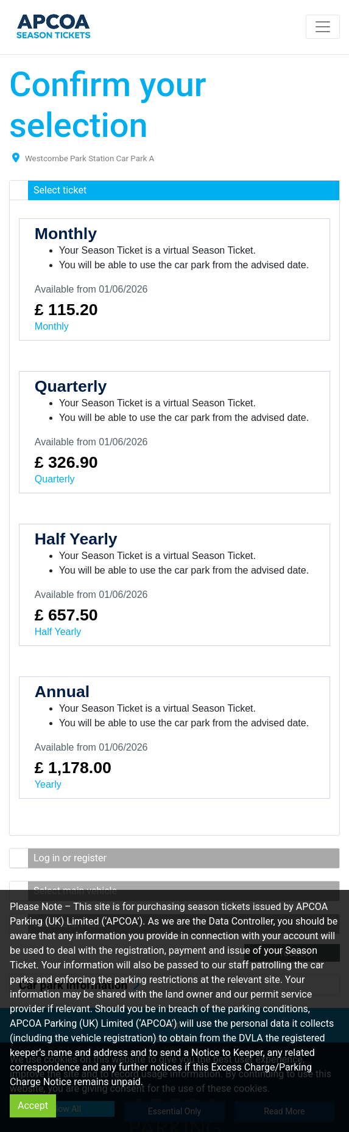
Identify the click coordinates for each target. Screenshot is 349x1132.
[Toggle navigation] (323, 27)
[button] (174, 190)
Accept (33, 1105)
